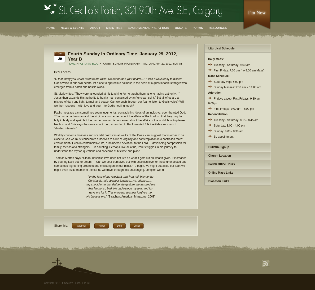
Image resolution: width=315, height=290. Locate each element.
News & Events (72, 28)
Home (50, 28)
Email (137, 225)
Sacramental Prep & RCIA (148, 28)
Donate (181, 28)
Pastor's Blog (89, 63)
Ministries (114, 28)
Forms (198, 28)
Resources (218, 28)
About (95, 28)
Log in (85, 283)
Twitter (101, 225)
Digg (119, 225)
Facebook (81, 225)
